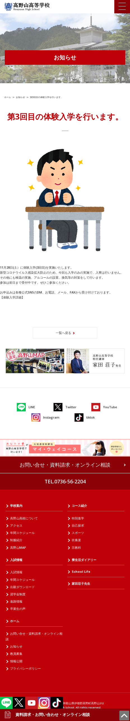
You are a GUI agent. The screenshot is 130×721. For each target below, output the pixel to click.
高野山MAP (18, 547)
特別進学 (78, 518)
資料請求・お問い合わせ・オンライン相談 (47, 714)
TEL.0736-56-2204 (65, 481)
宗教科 (76, 547)
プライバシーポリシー (25, 668)
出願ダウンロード (22, 587)
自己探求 (78, 525)
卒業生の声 (17, 609)
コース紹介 (79, 505)
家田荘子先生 (81, 583)
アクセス (16, 525)
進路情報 (16, 601)
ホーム (7, 97)
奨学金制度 (17, 594)
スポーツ (78, 533)
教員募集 (16, 653)
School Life (81, 571)
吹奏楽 (76, 540)
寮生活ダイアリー (84, 560)
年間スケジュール (22, 533)
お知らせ (20, 97)
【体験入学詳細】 (12, 297)
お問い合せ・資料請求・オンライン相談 (65, 464)
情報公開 (16, 661)
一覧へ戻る (63, 333)
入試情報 (16, 560)
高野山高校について (24, 518)
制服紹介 (16, 540)
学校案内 (16, 505)
